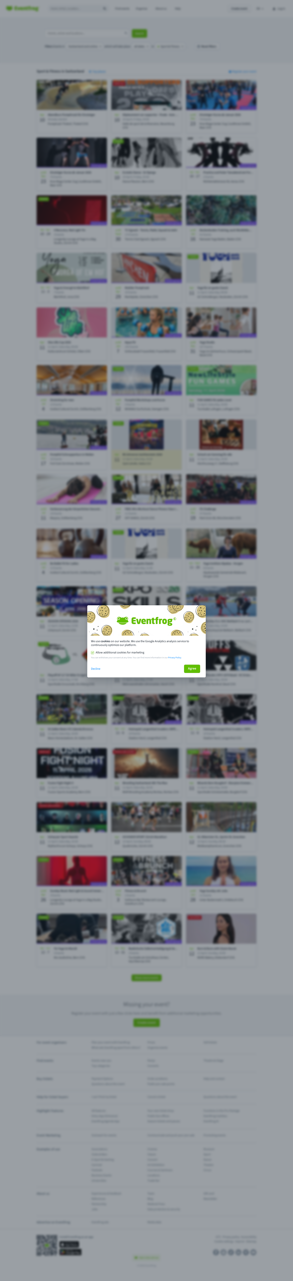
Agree (192, 668)
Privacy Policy (174, 657)
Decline (95, 669)
